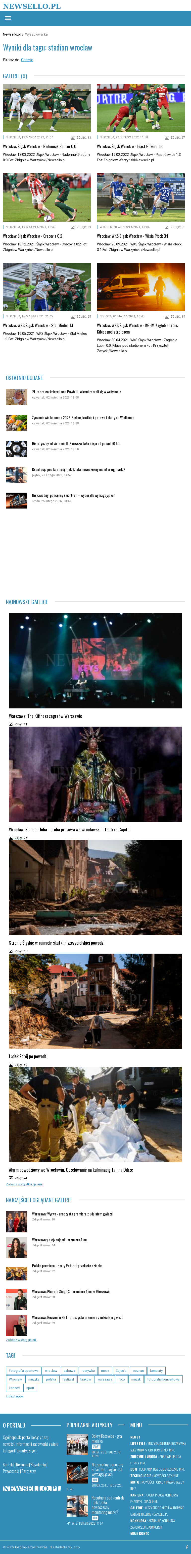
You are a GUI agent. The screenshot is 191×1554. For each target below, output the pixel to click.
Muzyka (153, 1443)
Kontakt (8, 1465)
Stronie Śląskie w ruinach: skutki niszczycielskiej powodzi (56, 942)
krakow (85, 1379)
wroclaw (51, 1371)
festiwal (68, 1379)
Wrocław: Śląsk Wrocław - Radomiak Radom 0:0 (39, 146)
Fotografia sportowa (24, 1371)
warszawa (104, 1379)
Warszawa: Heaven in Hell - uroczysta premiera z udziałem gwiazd (77, 1317)
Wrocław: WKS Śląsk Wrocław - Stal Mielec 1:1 (38, 325)
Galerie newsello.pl (154, 1514)
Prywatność (11, 1471)
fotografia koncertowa (163, 1379)
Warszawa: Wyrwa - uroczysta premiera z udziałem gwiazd (72, 1213)
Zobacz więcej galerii (21, 1340)
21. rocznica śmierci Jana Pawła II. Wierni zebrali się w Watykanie (76, 391)
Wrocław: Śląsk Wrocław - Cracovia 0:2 (32, 236)
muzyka (34, 1379)
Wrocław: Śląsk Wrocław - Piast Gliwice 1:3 (129, 146)
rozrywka (88, 1371)
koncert (14, 1388)
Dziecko (172, 1469)
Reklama (22, 1465)
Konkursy (171, 1494)
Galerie (27, 60)
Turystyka (161, 1449)
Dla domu (160, 1469)
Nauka (150, 1494)
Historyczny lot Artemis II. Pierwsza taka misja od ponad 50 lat (76, 443)
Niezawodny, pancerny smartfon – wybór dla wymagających (73, 495)
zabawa (69, 1371)
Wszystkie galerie (157, 1507)
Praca (159, 1494)
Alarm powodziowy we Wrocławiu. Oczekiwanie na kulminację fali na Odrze (71, 1169)
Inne (172, 1449)
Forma (134, 1462)
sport (30, 1388)
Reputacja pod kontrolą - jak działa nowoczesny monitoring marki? (78, 469)
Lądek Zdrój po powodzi (28, 1056)
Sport (149, 1449)
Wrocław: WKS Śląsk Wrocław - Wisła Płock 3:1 (132, 236)
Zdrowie (165, 1456)
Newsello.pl (12, 34)
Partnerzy (29, 1471)
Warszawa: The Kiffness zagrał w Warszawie (45, 716)
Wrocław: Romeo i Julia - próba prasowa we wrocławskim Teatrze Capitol (70, 829)
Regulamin (38, 1465)
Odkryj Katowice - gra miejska (107, 1438)
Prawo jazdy (175, 1482)
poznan (138, 1371)
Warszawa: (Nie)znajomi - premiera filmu (60, 1239)
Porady (160, 1482)
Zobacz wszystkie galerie (24, 1184)
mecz (105, 1371)
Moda (140, 1449)
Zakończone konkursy (146, 1527)
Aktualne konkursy (161, 1520)
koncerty (156, 1371)
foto (122, 1379)
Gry (169, 1475)
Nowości (159, 1475)
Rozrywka (178, 1443)
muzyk (136, 1379)
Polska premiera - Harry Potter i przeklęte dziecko (67, 1265)
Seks (133, 1449)
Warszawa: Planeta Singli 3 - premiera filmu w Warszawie (71, 1291)
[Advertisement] (95, 553)
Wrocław (15, 1379)
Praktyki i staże (140, 1501)
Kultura (165, 1443)
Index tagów (15, 1396)
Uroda (176, 1456)
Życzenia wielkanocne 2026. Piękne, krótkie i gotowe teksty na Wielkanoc (83, 417)
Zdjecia (121, 1371)
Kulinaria (145, 1469)
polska (51, 1379)
